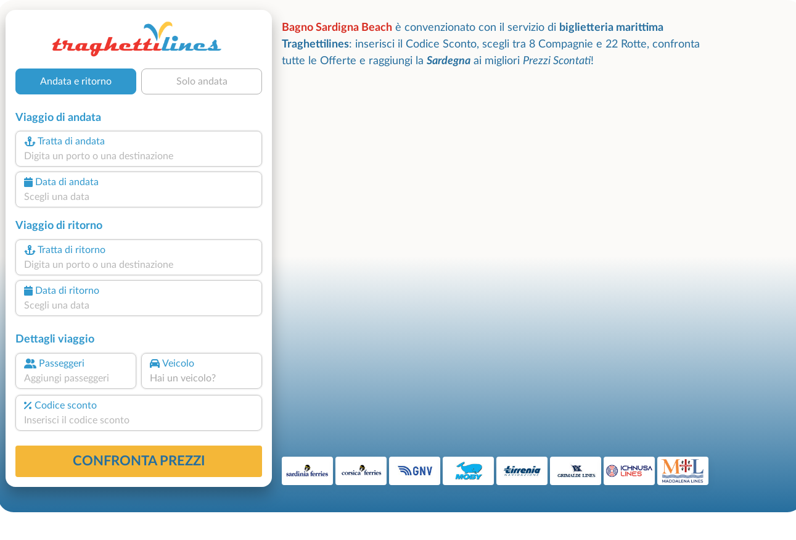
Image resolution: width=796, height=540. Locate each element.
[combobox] (138, 156)
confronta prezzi (139, 461)
